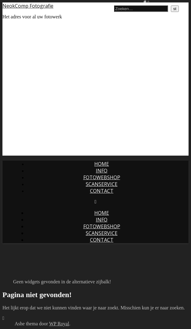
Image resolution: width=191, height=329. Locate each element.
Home (101, 164)
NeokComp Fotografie (27, 5)
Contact (102, 190)
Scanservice (101, 184)
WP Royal (59, 323)
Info (101, 170)
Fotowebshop (101, 177)
